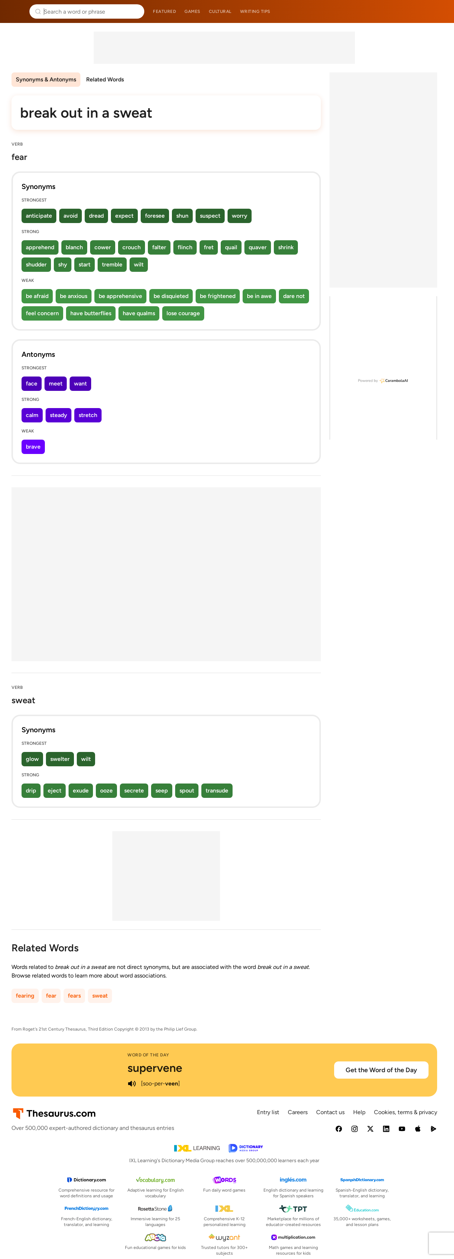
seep (161, 790)
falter (159, 247)
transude (217, 790)
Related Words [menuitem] (105, 79)
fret (209, 247)
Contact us (330, 1112)
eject (54, 790)
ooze (106, 790)
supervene (154, 1068)
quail (231, 247)
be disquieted (171, 296)
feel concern (42, 313)
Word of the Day (148, 1054)
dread (96, 215)
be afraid (37, 296)
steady (58, 415)
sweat (100, 995)
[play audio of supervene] (131, 1083)
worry (239, 215)
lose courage (183, 313)
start (84, 264)
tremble (112, 264)
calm (32, 415)
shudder (36, 264)
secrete (134, 790)
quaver (258, 247)
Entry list (268, 1112)
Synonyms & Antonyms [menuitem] (46, 79)
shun (182, 215)
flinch (185, 247)
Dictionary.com (438, 11)
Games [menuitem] (192, 11)
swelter (60, 759)
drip (31, 790)
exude (81, 790)
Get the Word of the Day (381, 1070)
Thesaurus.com (16, 11)
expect (124, 215)
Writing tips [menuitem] (255, 11)
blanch (74, 247)
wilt (139, 264)
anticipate (39, 215)
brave (33, 446)
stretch (88, 415)
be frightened (217, 296)
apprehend (40, 247)
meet (55, 383)
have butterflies (90, 313)
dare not (294, 296)
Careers (298, 1112)
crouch (131, 247)
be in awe (259, 296)
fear (51, 995)
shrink (286, 247)
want (80, 383)
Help (359, 1112)
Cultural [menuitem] (220, 11)
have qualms (139, 313)
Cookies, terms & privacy (405, 1112)
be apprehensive (120, 296)
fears (74, 995)
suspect (210, 215)
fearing (25, 995)
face (31, 383)
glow (32, 759)
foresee (155, 215)
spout (186, 790)
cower (102, 247)
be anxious (73, 296)
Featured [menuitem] (164, 11)
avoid (71, 215)
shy (62, 264)
